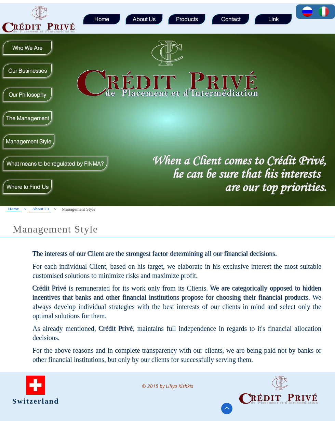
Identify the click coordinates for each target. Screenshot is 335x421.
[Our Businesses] (27, 71)
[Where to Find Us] (27, 187)
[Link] (273, 19)
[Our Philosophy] (27, 94)
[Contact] (230, 19)
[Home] (13, 209)
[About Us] (40, 209)
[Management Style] (28, 141)
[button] (78, 209)
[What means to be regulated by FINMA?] (55, 163)
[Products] (186, 19)
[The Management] (27, 118)
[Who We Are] (27, 48)
